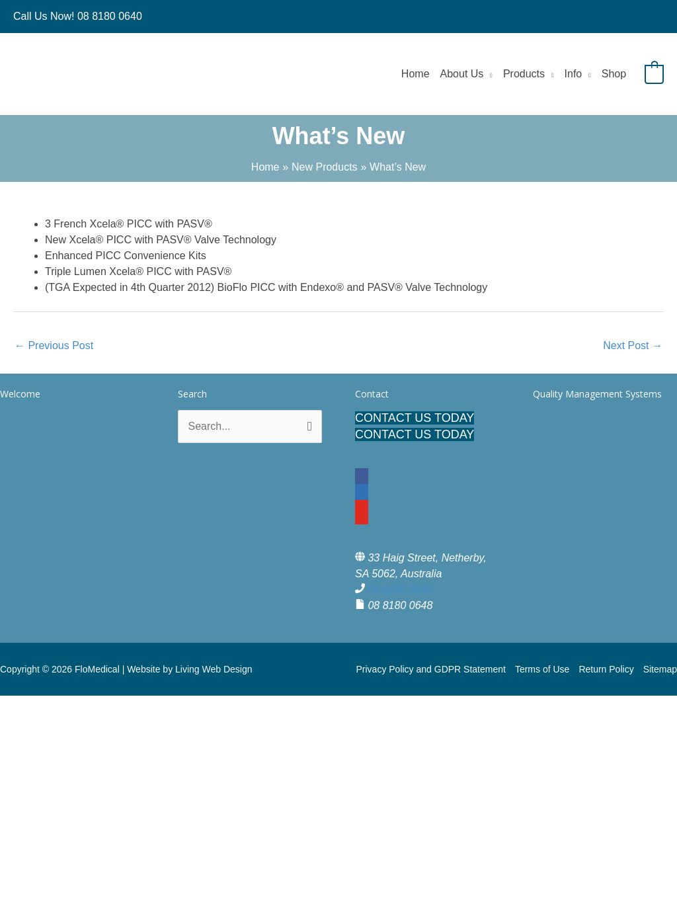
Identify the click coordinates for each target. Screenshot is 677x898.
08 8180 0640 (400, 589)
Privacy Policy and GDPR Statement (430, 669)
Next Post (632, 345)
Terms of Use (542, 669)
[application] (488, 73)
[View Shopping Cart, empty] (654, 73)
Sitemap (660, 669)
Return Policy (605, 669)
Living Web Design (213, 669)
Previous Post (54, 345)
